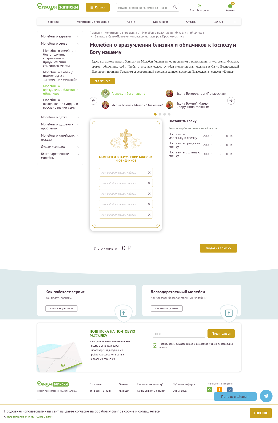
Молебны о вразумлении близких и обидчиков (60, 90)
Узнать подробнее (61, 308)
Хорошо (261, 412)
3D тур (218, 22)
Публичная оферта (184, 384)
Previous (93, 101)
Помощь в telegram (235, 396)
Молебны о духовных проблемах (57, 126)
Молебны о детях (54, 117)
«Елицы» (124, 390)
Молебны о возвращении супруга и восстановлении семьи (60, 103)
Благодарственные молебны (55, 156)
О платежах (180, 390)
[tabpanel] (130, 100)
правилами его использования (30, 416)
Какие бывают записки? (151, 390)
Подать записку (218, 248)
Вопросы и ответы (100, 390)
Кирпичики (160, 22)
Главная (95, 33)
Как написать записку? (150, 384)
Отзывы (191, 22)
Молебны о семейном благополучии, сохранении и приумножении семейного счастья (59, 58)
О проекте (95, 384)
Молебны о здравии (56, 36)
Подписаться (221, 333)
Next (231, 101)
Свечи (131, 22)
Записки (53, 22)
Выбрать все (102, 81)
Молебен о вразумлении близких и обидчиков (173, 33)
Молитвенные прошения (93, 22)
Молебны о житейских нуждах (57, 137)
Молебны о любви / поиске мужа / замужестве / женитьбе (60, 76)
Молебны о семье (54, 43)
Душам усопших (53, 146)
